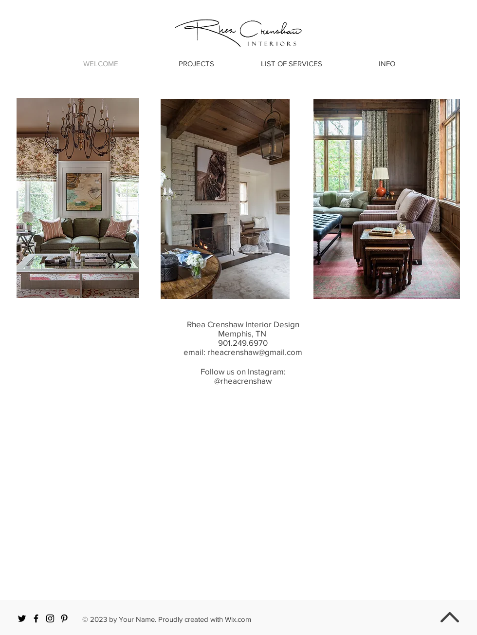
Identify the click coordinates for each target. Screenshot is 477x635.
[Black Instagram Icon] (50, 618)
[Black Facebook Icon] (36, 618)
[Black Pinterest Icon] (64, 618)
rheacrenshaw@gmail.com (254, 351)
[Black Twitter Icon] (22, 618)
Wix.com (238, 619)
